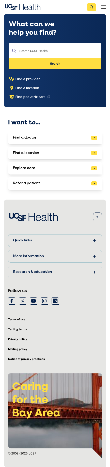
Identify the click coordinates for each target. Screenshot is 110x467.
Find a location (24, 88)
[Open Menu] (103, 7)
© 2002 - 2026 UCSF (22, 453)
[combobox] (55, 50)
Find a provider (24, 79)
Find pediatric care (30, 97)
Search (55, 63)
